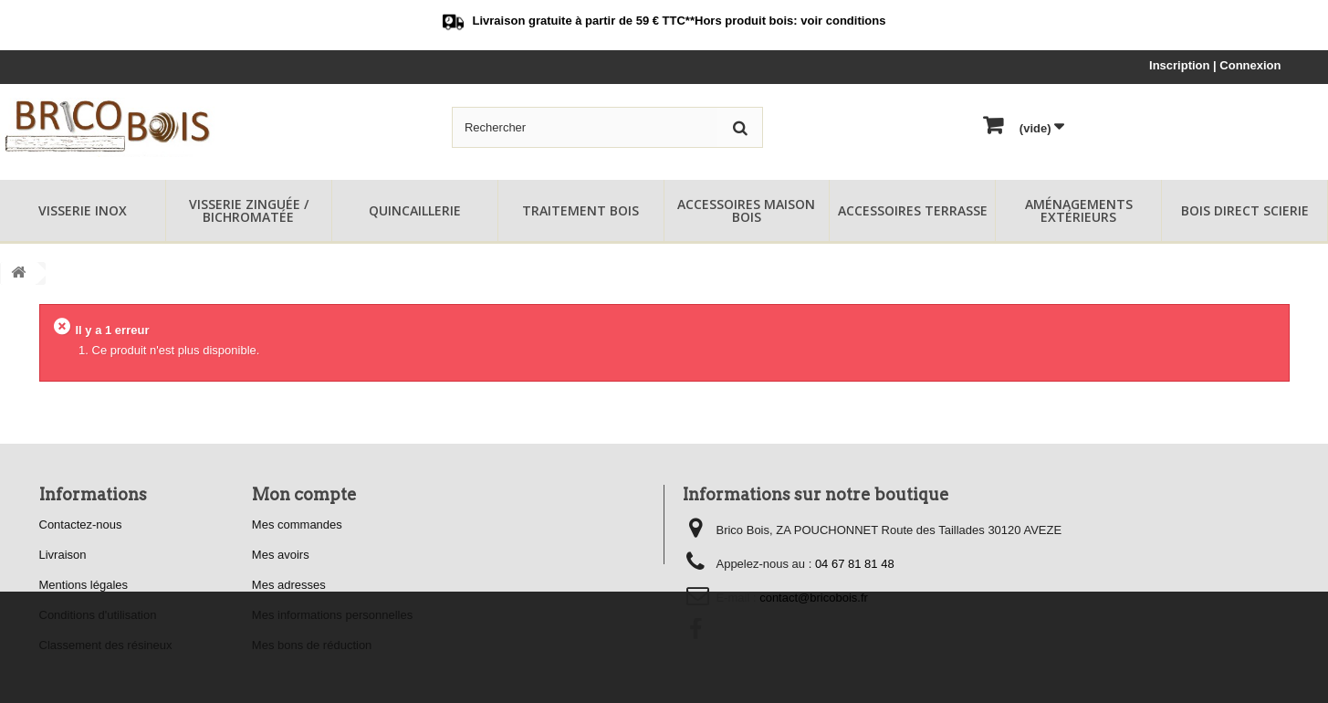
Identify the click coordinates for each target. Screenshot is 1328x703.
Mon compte (304, 494)
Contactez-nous (80, 524)
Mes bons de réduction (312, 645)
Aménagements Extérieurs (1079, 210)
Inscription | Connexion (1215, 65)
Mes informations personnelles (332, 615)
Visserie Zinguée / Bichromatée (248, 210)
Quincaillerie (415, 210)
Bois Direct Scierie (1245, 210)
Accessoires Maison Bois (746, 210)
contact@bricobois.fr (813, 597)
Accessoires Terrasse (913, 210)
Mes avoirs (280, 554)
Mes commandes (297, 524)
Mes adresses (289, 585)
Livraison (63, 554)
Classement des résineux (106, 645)
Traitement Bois (580, 210)
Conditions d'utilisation (98, 615)
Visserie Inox (82, 210)
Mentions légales (84, 585)
